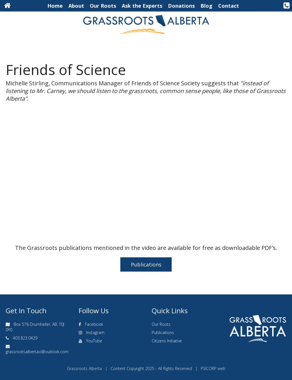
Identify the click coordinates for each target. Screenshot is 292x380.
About (76, 5)
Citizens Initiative (167, 340)
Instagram (95, 332)
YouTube (94, 340)
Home (55, 5)
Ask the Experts (142, 5)
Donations (181, 5)
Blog (206, 5)
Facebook (94, 324)
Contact (228, 5)
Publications (146, 264)
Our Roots (103, 5)
